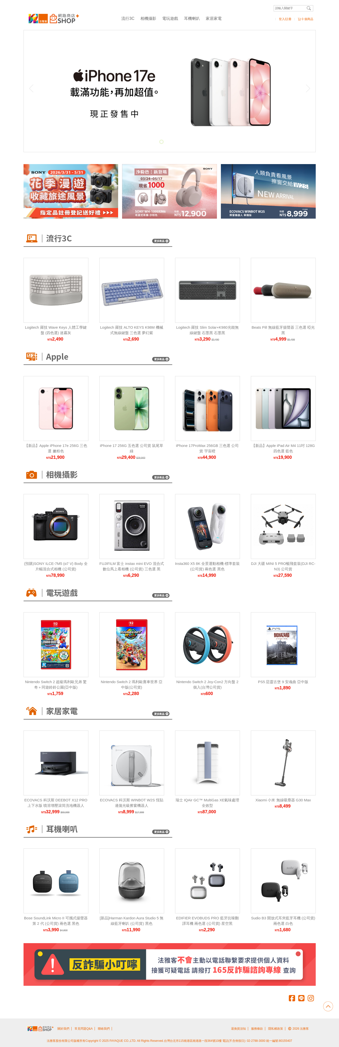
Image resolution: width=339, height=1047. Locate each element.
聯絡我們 (104, 1028)
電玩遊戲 (170, 18)
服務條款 (257, 1028)
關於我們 (63, 1028)
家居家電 (214, 18)
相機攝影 (148, 18)
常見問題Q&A (84, 1028)
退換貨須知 (238, 1028)
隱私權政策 (275, 1028)
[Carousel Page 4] (178, 142)
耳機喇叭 (192, 18)
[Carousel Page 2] (167, 142)
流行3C (127, 18)
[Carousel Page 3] (172, 142)
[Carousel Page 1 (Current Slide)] (161, 141)
